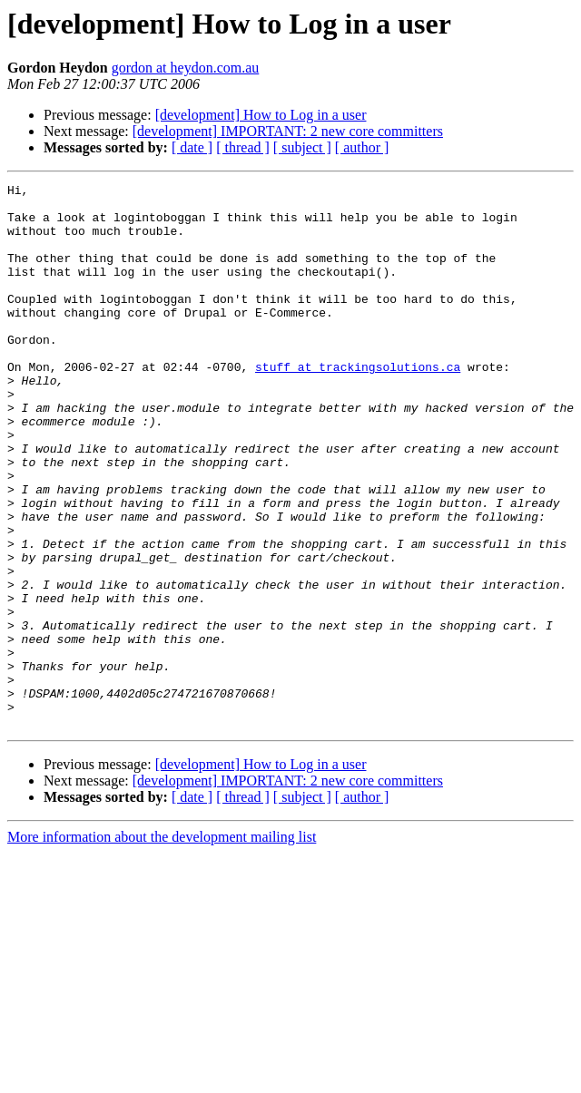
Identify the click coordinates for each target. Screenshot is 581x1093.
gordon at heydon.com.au (186, 67)
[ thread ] (243, 147)
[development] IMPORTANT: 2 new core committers (288, 131)
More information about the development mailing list (161, 945)
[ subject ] (302, 147)
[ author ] (362, 147)
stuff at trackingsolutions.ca (357, 404)
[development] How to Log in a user (261, 114)
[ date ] (192, 147)
